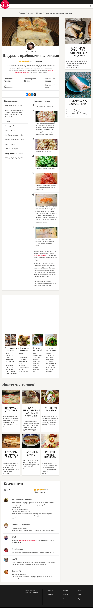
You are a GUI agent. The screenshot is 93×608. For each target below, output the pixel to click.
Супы (64, 603)
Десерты (80, 590)
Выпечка (50, 590)
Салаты (65, 599)
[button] (90, 6)
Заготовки (51, 594)
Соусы (80, 599)
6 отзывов (30, 61)
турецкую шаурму (40, 255)
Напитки (50, 599)
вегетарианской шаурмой (27, 540)
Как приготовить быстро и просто (5, 4)
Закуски (65, 594)
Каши (79, 594)
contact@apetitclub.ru (31, 592)
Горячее (65, 590)
